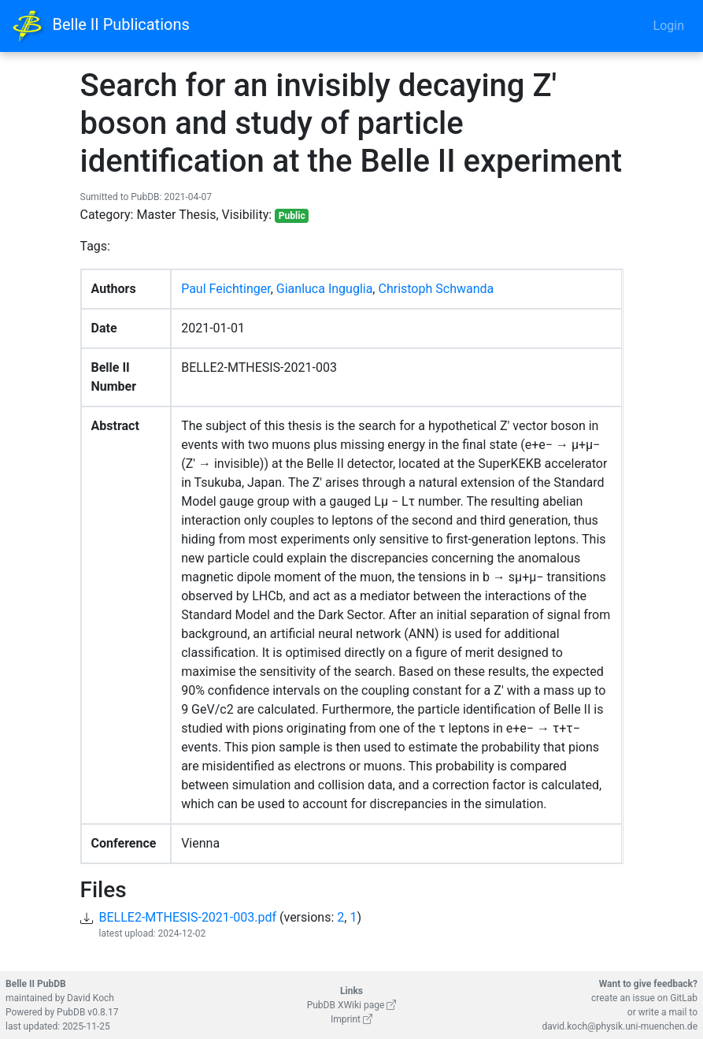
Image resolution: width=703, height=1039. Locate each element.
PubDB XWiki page (352, 1005)
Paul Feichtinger (226, 288)
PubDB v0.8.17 (87, 1012)
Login (668, 25)
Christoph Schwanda (436, 288)
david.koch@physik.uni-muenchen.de (619, 1026)
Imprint (351, 1019)
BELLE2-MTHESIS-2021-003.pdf (188, 917)
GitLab (683, 998)
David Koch (90, 998)
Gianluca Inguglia (324, 288)
